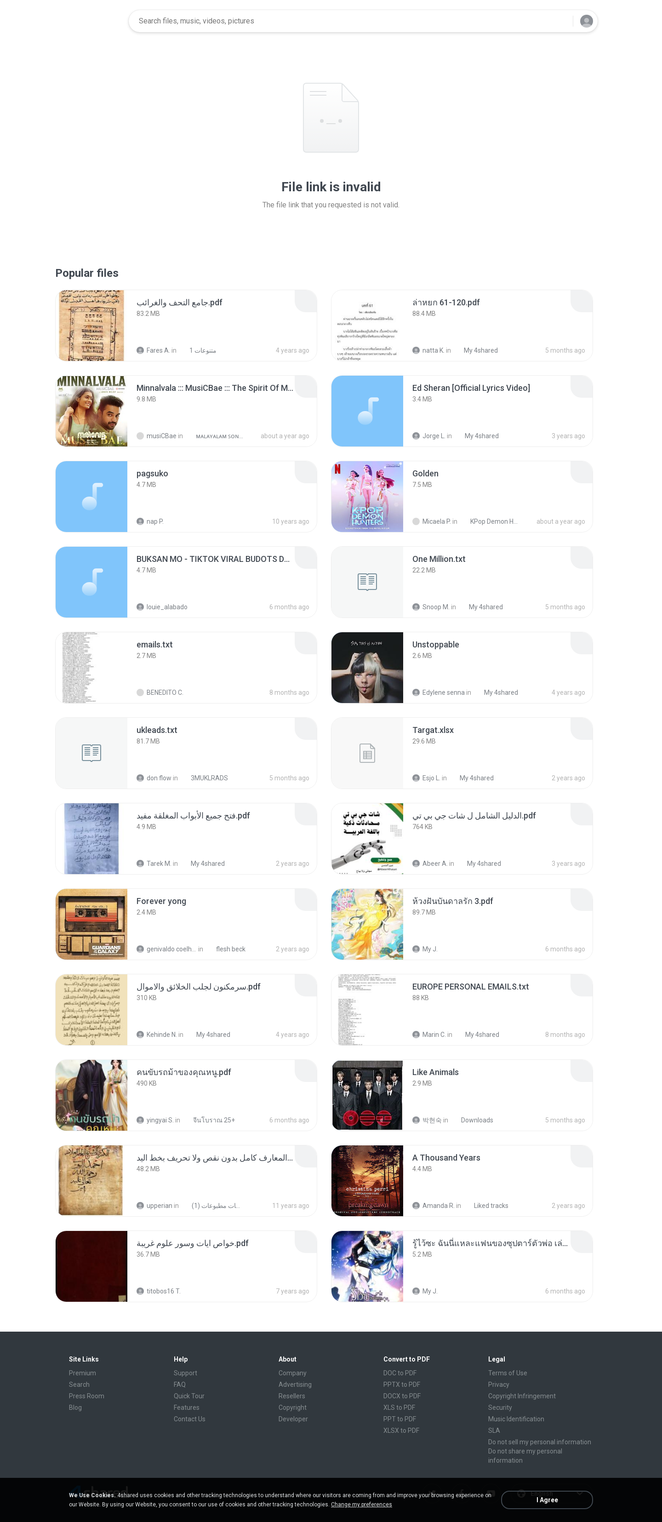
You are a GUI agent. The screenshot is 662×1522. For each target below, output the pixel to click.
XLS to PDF (399, 1407)
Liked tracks (486, 1205)
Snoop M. (431, 607)
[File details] (91, 325)
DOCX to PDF (402, 1396)
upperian (154, 1205)
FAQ (180, 1384)
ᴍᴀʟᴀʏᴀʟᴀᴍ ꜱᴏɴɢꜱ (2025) (216, 436)
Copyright (293, 1407)
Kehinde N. (157, 1034)
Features (187, 1407)
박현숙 (427, 1120)
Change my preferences (361, 1504)
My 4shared (476, 350)
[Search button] (560, 21)
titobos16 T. (159, 1291)
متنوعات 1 (198, 350)
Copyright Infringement (522, 1396)
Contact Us (189, 1419)
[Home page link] (92, 21)
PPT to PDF (399, 1419)
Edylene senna (438, 692)
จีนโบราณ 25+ (209, 1120)
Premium (82, 1373)
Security (500, 1407)
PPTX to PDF (401, 1384)
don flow (154, 778)
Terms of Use (507, 1373)
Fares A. (153, 350)
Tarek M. (154, 863)
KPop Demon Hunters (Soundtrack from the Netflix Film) (490, 521)
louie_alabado (162, 607)
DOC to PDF (400, 1373)
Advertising (295, 1384)
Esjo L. (426, 778)
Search (79, 1384)
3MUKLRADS (204, 778)
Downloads (472, 1120)
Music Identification (516, 1419)
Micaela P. (431, 521)
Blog (75, 1407)
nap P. (150, 521)
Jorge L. (428, 436)
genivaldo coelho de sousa (167, 949)
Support (185, 1373)
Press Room (86, 1396)
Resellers (292, 1396)
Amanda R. (433, 1205)
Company (293, 1373)
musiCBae (157, 436)
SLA (494, 1430)
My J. (425, 949)
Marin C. (429, 1034)
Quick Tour (189, 1396)
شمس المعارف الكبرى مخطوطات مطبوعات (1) (212, 1205)
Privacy (498, 1384)
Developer (293, 1419)
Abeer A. (430, 863)
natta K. (428, 350)
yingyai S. (155, 1120)
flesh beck (225, 949)
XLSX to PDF (401, 1430)
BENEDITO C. (160, 692)
